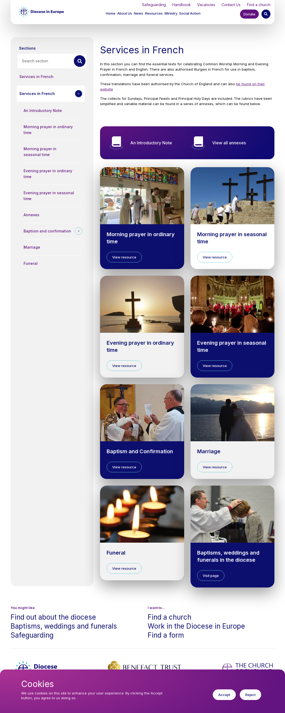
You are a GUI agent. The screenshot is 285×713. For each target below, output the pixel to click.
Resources (154, 13)
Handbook (181, 4)
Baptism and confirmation (47, 231)
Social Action (190, 13)
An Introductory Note (43, 110)
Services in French (36, 76)
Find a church (258, 4)
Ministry (171, 13)
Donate (249, 14)
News (138, 13)
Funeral (31, 263)
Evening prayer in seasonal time (49, 196)
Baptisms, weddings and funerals (64, 626)
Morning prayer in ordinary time (48, 129)
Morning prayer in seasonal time (40, 151)
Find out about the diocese (53, 617)
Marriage (32, 247)
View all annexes (229, 142)
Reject (250, 698)
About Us (124, 13)
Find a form (166, 635)
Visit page (211, 575)
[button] (125, 14)
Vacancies (206, 4)
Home (110, 13)
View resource (124, 257)
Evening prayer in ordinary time (48, 173)
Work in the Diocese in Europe (196, 626)
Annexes (31, 215)
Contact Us (231, 4)
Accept (224, 698)
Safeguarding (154, 4)
